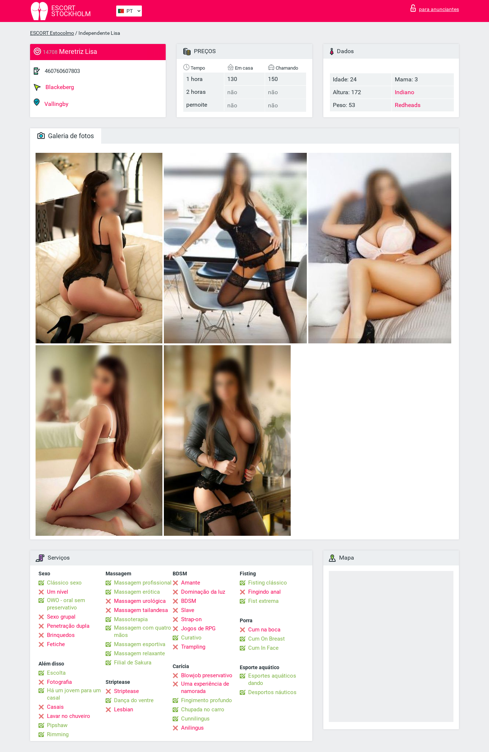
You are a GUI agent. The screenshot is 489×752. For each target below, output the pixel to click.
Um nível (57, 592)
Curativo (191, 637)
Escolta (56, 673)
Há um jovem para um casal (74, 694)
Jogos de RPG (198, 628)
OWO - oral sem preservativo (66, 604)
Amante (190, 582)
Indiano (404, 92)
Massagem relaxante (139, 653)
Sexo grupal (61, 616)
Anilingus (192, 728)
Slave (187, 610)
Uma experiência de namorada (205, 687)
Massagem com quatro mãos (142, 631)
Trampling (193, 647)
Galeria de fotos (65, 136)
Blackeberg (54, 87)
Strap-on (191, 619)
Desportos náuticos (272, 692)
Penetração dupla (68, 626)
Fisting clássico (267, 582)
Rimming (58, 734)
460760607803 (62, 71)
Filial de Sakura (132, 662)
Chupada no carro (202, 709)
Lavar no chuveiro (68, 716)
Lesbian (123, 709)
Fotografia (59, 682)
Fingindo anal (264, 592)
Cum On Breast (266, 638)
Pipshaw (57, 725)
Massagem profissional (143, 582)
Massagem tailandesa (141, 610)
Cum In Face (263, 648)
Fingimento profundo (206, 700)
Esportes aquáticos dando (272, 679)
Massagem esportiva (139, 644)
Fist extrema (263, 601)
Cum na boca (264, 629)
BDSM (188, 601)
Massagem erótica (137, 592)
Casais (55, 707)
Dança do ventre (134, 700)
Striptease (126, 691)
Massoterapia (131, 619)
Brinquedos (61, 635)
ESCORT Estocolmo (52, 33)
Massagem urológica (140, 601)
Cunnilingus (195, 718)
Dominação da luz (203, 592)
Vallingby (51, 102)
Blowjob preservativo (206, 675)
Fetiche (56, 644)
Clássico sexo (64, 582)
